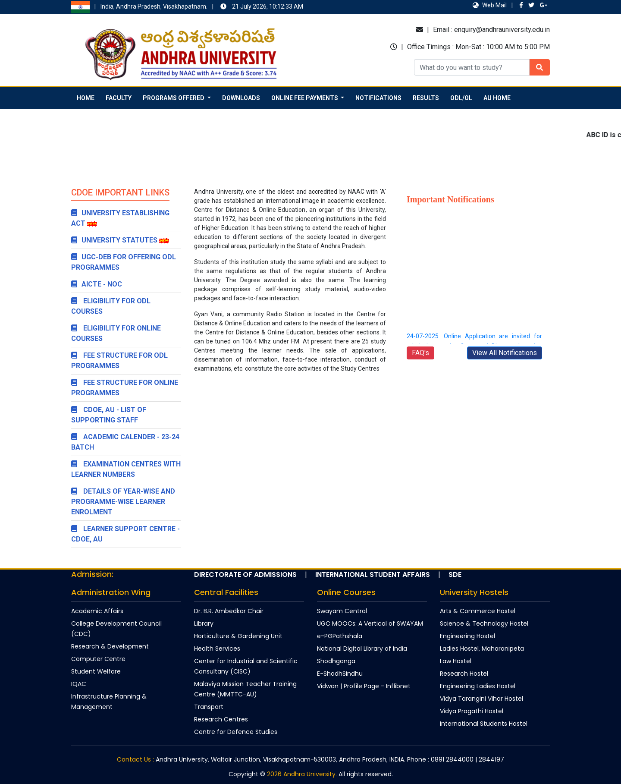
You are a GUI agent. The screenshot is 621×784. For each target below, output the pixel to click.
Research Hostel (464, 673)
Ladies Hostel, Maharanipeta (482, 648)
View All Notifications (504, 353)
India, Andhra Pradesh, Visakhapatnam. (164, 7)
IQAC (78, 684)
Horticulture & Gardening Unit (238, 636)
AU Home (497, 97)
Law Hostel (455, 661)
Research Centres (221, 719)
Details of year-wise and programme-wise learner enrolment (123, 501)
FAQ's (420, 353)
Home (85, 97)
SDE (454, 574)
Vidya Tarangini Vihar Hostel (481, 698)
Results (426, 97)
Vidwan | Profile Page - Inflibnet (364, 686)
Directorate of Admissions (245, 574)
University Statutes (114, 240)
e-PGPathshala (339, 636)
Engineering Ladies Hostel (477, 686)
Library (203, 623)
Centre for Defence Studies (235, 731)
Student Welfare (96, 671)
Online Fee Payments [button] (305, 97)
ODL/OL (461, 97)
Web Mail (490, 5)
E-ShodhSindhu (340, 673)
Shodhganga (336, 661)
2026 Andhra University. (302, 774)
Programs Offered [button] (174, 97)
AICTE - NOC (96, 284)
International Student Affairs (372, 574)
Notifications (378, 97)
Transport (208, 706)
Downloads (241, 97)
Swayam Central (342, 611)
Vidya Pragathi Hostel (471, 711)
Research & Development (110, 646)
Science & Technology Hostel (484, 623)
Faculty (119, 97)
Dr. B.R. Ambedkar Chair (228, 611)
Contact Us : (135, 759)
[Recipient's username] (472, 67)
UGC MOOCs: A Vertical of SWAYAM (370, 623)
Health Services (217, 648)
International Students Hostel (483, 723)
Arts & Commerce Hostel (477, 611)
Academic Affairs (97, 611)
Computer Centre (98, 659)
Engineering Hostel (467, 636)
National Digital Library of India (362, 648)
